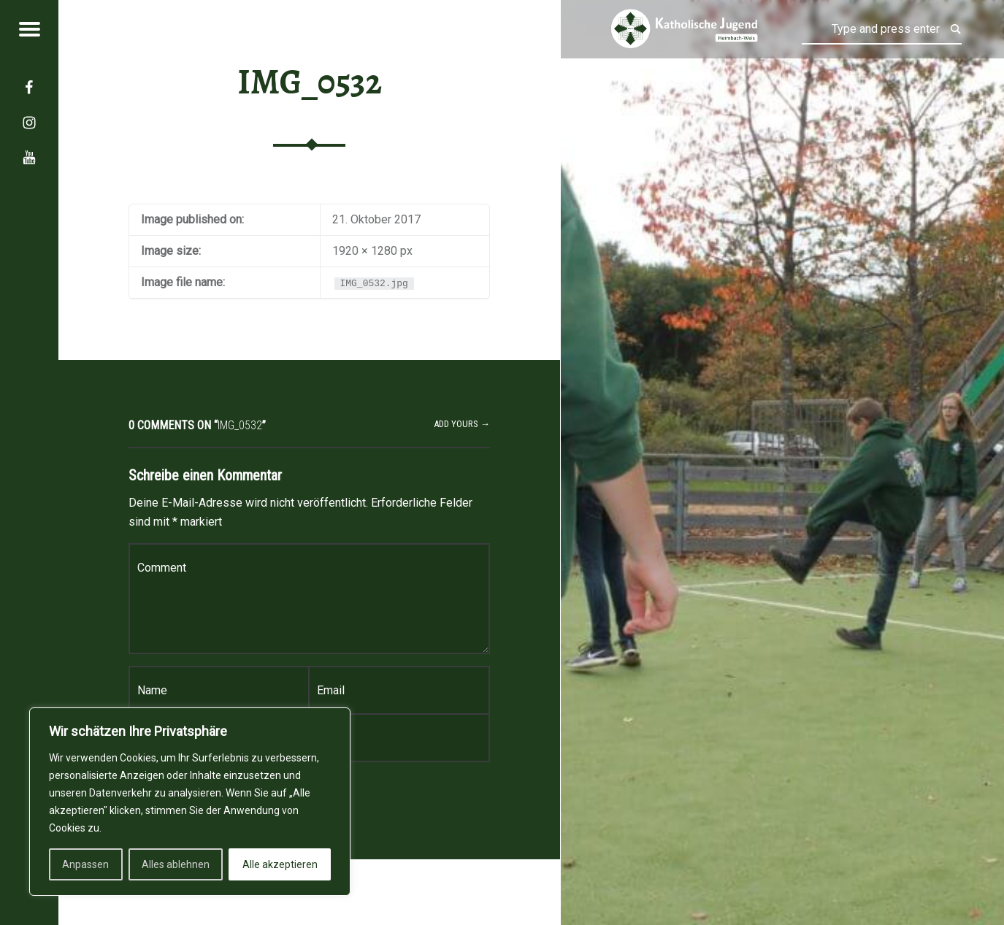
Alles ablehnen (176, 864)
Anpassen (85, 864)
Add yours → (462, 423)
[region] (189, 801)
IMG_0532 (309, 82)
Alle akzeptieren (280, 864)
